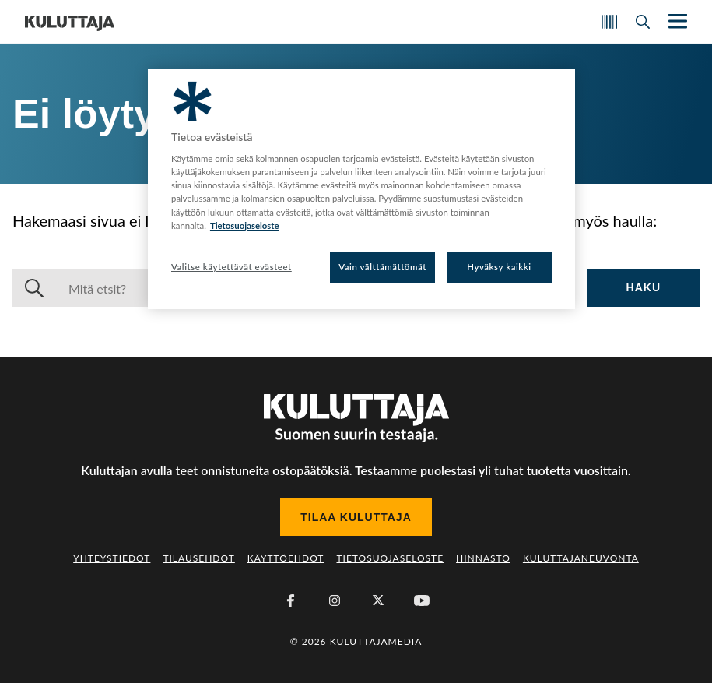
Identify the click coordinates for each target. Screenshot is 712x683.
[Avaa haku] (643, 22)
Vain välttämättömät (382, 267)
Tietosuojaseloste (390, 558)
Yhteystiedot (111, 558)
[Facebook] (291, 600)
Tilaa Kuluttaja (356, 517)
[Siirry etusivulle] (69, 21)
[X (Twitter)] (378, 600)
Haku (643, 287)
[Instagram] (334, 600)
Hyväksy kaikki (499, 267)
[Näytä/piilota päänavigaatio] (676, 21)
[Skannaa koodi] (609, 22)
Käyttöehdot (285, 558)
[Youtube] (421, 600)
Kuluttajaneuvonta (581, 558)
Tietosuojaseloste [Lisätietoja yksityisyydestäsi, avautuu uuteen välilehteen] (244, 225)
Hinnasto (483, 558)
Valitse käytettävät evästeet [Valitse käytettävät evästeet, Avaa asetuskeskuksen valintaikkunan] (231, 267)
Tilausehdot (198, 558)
